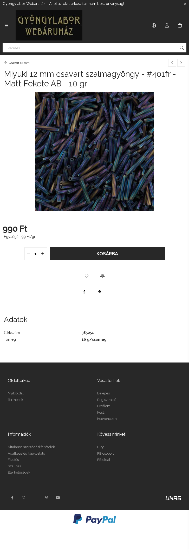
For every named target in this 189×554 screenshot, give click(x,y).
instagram (23, 497)
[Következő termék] (181, 63)
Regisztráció (106, 400)
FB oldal (103, 460)
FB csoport (105, 453)
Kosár (101, 412)
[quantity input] (35, 254)
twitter (35, 497)
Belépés (103, 393)
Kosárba (107, 253)
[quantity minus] (28, 254)
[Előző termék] (172, 63)
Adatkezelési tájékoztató (26, 453)
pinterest (46, 497)
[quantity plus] (43, 254)
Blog (101, 447)
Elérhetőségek (19, 472)
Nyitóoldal (16, 393)
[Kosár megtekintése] (179, 25)
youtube (58, 497)
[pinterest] (99, 292)
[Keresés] (94, 47)
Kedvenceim (107, 419)
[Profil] (166, 25)
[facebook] (84, 292)
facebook (12, 497)
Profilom (103, 406)
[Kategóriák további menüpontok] (6, 25)
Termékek (15, 400)
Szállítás (14, 466)
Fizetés (13, 460)
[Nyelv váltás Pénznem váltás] (153, 25)
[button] (87, 276)
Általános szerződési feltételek (31, 447)
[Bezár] (185, 4)
